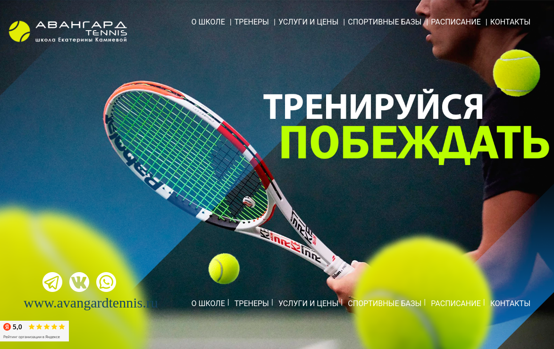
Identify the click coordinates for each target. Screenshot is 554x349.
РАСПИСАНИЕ (455, 22)
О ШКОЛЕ (208, 22)
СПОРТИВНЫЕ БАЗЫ (384, 22)
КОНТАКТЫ (510, 22)
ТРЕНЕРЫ (252, 22)
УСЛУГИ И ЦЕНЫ (308, 22)
